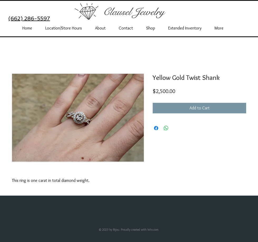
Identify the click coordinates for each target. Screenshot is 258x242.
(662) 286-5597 (29, 18)
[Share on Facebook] (156, 128)
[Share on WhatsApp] (166, 128)
